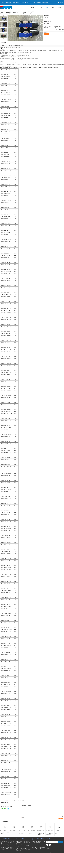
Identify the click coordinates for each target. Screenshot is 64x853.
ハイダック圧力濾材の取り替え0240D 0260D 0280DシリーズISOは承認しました (23, 842)
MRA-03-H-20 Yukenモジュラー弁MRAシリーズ (13, 832)
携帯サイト (48, 848)
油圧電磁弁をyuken (6, 800)
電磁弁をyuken (14, 800)
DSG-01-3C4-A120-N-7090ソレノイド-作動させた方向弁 (32, 832)
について (40, 7)
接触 (53, 7)
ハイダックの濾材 (20, 838)
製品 (47, 7)
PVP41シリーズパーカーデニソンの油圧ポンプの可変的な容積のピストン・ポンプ (38, 845)
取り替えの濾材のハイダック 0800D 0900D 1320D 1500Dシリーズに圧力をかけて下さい (23, 845)
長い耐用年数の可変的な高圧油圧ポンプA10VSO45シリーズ (7, 845)
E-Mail (48, 846)
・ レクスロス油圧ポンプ (6, 838)
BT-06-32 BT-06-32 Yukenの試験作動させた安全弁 (4, 832)
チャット (60, 7)
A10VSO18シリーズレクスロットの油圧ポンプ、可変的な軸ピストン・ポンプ (7, 842)
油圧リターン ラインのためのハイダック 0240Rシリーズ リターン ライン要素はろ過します (23, 849)
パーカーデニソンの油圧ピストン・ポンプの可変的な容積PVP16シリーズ (38, 842)
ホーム (32, 7)
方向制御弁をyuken (22, 800)
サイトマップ (52, 846)
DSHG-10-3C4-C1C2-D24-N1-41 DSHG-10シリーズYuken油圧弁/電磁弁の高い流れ (50, 832)
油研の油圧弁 (9, 11)
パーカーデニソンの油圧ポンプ (38, 839)
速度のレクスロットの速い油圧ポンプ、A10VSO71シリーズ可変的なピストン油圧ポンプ (7, 848)
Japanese (62, 2)
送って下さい (60, 841)
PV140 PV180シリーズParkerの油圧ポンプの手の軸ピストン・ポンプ (38, 848)
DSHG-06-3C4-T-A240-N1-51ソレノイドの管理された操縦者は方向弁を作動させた (41, 832)
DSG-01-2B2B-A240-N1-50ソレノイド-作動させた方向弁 (22, 832)
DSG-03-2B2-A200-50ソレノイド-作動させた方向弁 (59, 832)
